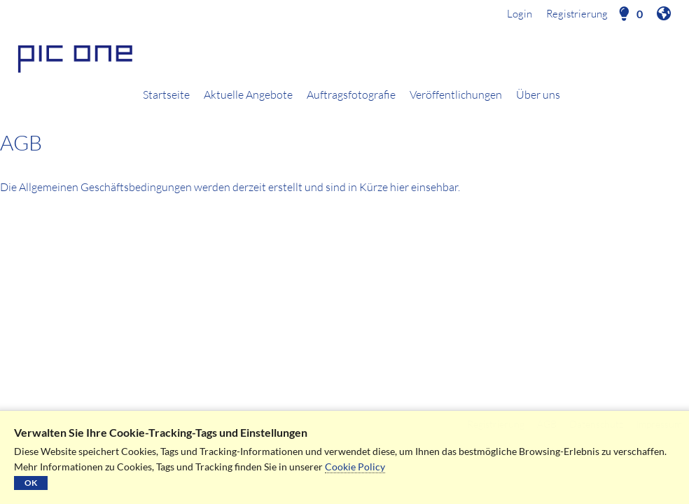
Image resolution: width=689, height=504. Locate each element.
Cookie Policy (355, 466)
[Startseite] (344, 56)
